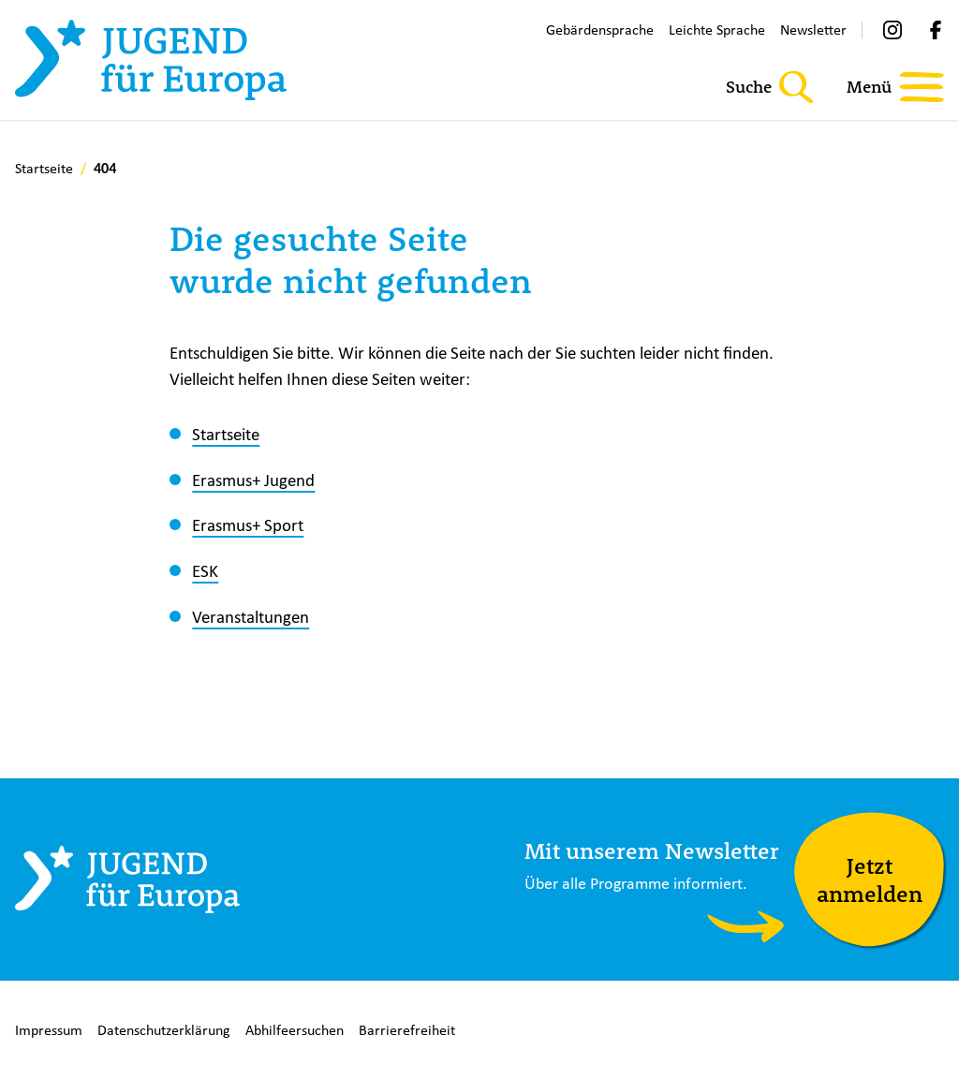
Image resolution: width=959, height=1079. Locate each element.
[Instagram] (892, 30)
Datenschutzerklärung (163, 1030)
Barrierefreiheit (407, 1030)
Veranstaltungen (250, 616)
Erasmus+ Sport (247, 524)
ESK (205, 570)
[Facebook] (935, 30)
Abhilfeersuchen (294, 1030)
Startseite (225, 433)
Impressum (48, 1030)
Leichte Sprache (717, 29)
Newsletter (813, 29)
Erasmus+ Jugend (253, 479)
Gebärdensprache (600, 29)
